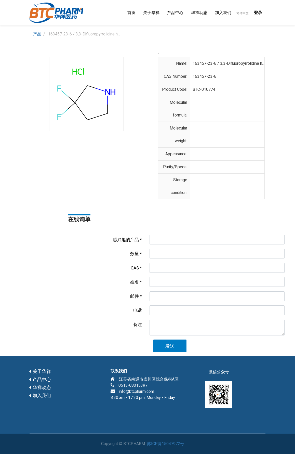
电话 (137, 310)
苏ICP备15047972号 (165, 444)
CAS (135, 268)
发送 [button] (170, 346)
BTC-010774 (204, 89)
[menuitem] (131, 13)
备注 (137, 324)
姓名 (134, 282)
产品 (37, 34)
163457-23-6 (204, 76)
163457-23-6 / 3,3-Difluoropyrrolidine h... (228, 63)
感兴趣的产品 (126, 240)
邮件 (134, 296)
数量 (134, 254)
